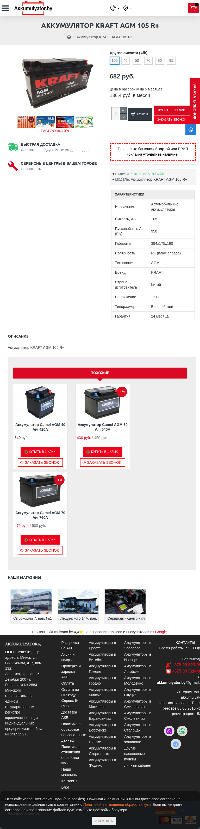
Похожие (100, 373)
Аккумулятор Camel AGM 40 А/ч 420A (40, 427)
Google (161, 632)
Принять (105, 821)
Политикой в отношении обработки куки (117, 804)
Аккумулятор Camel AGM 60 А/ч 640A (103, 427)
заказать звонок (195, 101)
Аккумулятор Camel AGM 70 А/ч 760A (40, 515)
